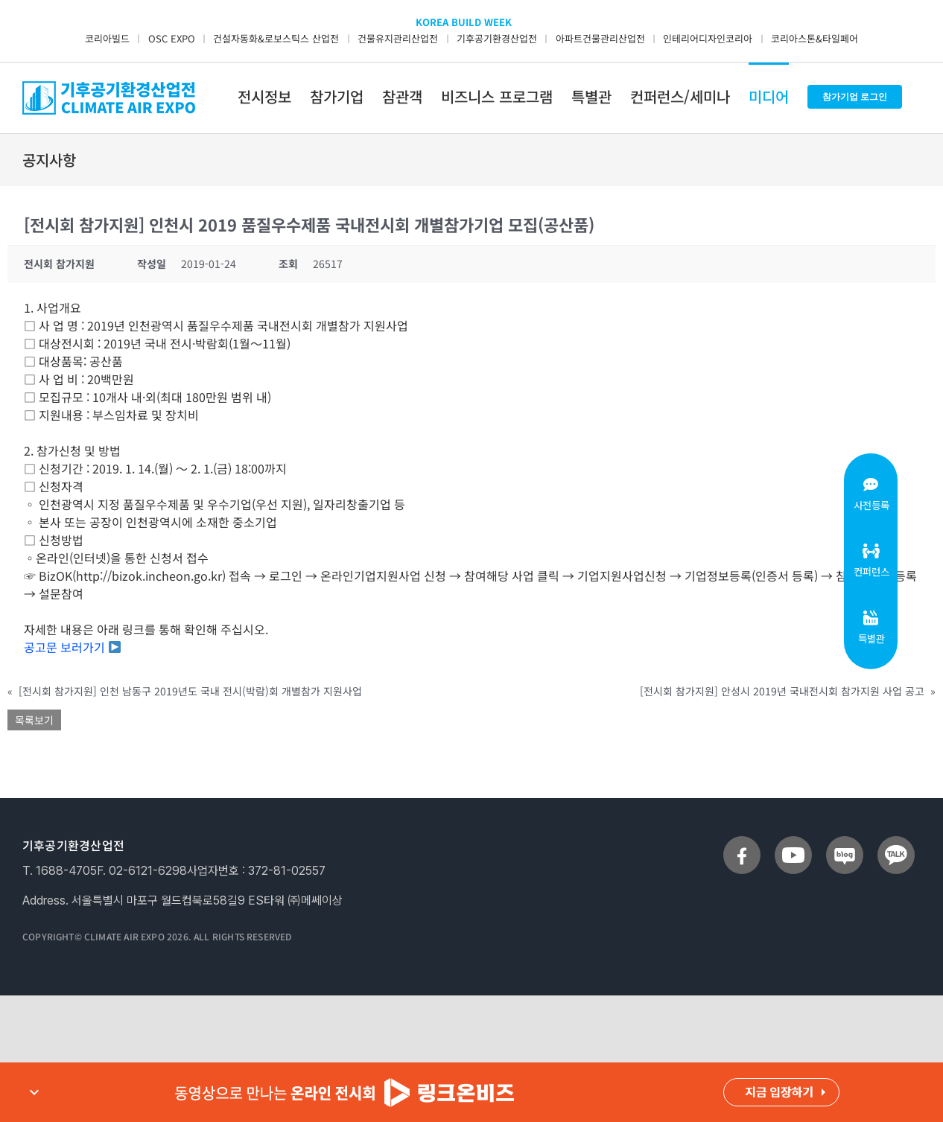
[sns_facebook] (742, 842)
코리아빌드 (107, 38)
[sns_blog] (844, 842)
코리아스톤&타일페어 (814, 38)
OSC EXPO (171, 38)
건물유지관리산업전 (398, 38)
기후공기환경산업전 (497, 38)
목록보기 (34, 720)
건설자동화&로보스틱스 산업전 (276, 38)
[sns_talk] (896, 842)
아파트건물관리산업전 (600, 38)
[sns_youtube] (793, 842)
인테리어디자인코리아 (707, 38)
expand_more (34, 1092)
